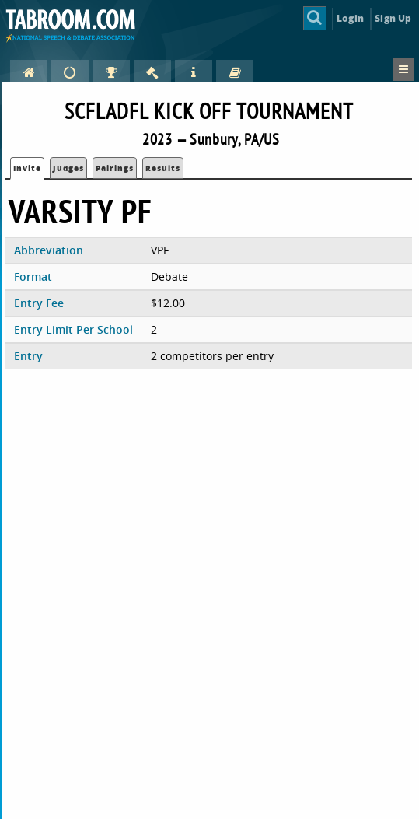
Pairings (115, 168)
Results (162, 168)
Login (350, 18)
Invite (27, 168)
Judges (68, 168)
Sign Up (393, 18)
